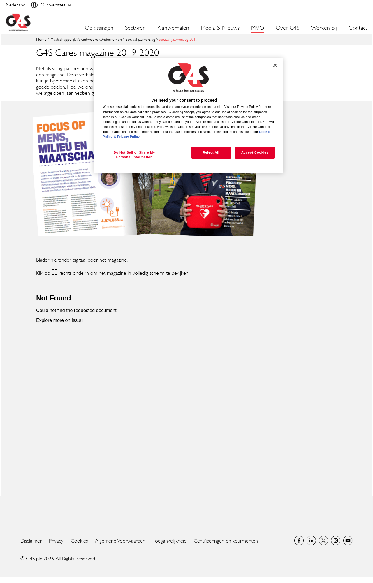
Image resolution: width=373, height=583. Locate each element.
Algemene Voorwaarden (120, 541)
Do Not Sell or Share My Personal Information (134, 155)
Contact (358, 28)
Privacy (56, 541)
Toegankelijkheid (169, 541)
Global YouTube (348, 540)
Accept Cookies (254, 152)
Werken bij (324, 28)
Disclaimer (31, 541)
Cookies (79, 541)
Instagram (335, 540)
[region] (188, 115)
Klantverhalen (173, 28)
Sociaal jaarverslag (140, 39)
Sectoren (135, 28)
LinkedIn (311, 540)
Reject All (211, 152)
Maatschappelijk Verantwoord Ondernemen (86, 39)
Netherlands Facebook (299, 540)
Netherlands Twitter (323, 540)
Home (41, 39)
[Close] (275, 65)
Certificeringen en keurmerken (226, 541)
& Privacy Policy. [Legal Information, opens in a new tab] (127, 136)
